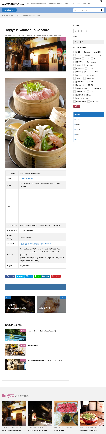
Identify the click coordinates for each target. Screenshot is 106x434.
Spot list (86, 3)
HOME (6, 15)
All (12, 15)
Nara (78, 137)
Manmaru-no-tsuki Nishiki (90, 430)
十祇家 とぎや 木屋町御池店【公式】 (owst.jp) (35, 244)
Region (78, 115)
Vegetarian (57, 35)
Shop (78, 3)
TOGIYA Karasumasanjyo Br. (40, 430)
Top (27, 3)
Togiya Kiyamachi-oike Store (31, 15)
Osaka (78, 120)
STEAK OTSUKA (60, 430)
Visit (72, 3)
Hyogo (78, 131)
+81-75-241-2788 (26, 178)
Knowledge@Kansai (38, 3)
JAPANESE (44, 35)
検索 (76, 106)
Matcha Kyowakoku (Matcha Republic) (46, 330)
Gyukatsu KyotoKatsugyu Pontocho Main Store (45, 361)
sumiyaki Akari (34, 345)
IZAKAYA (38, 35)
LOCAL (51, 35)
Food (67, 3)
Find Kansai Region (55, 3)
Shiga (78, 143)
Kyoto (17, 15)
